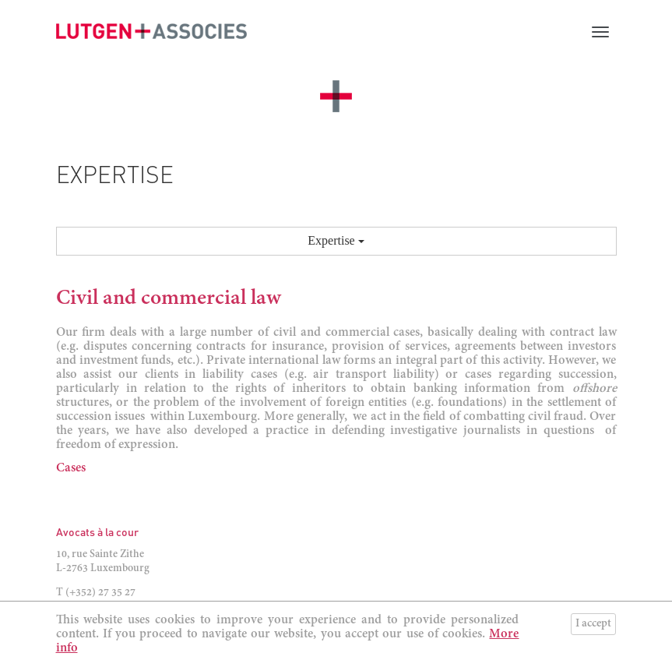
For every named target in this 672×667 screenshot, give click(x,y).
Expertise (336, 240)
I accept (593, 623)
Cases (71, 468)
